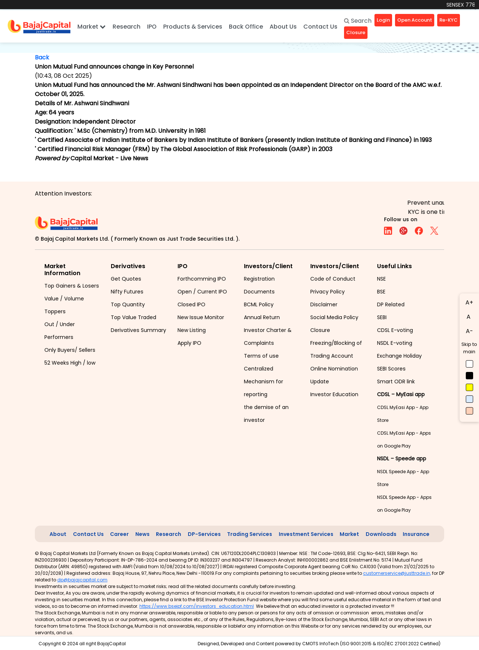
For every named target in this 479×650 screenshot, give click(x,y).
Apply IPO (189, 343)
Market (91, 26)
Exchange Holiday (399, 355)
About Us (283, 26)
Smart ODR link (396, 381)
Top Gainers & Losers (71, 285)
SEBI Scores (391, 368)
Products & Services (192, 26)
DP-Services (204, 534)
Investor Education (334, 394)
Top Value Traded (133, 317)
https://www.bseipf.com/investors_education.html (196, 606)
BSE (381, 291)
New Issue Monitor (201, 317)
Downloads (381, 534)
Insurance (416, 534)
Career (119, 534)
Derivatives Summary (138, 330)
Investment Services (306, 534)
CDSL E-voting (395, 330)
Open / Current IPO (202, 291)
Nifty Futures (127, 291)
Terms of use (261, 355)
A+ (469, 302)
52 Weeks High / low (69, 362)
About (58, 534)
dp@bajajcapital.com (82, 580)
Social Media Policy (334, 317)
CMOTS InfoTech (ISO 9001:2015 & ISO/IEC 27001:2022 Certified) (371, 643)
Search (358, 21)
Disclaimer (323, 304)
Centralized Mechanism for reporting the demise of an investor (266, 394)
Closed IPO (191, 304)
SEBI (382, 317)
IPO (152, 26)
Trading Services (249, 534)
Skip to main (469, 348)
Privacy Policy (327, 291)
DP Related (391, 304)
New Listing (192, 330)
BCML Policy (259, 304)
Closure (320, 330)
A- (469, 331)
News (142, 534)
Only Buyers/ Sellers (69, 350)
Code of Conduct (332, 278)
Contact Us (320, 26)
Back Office (246, 26)
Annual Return (262, 317)
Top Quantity (128, 304)
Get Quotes (126, 278)
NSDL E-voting (394, 343)
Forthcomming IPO (202, 278)
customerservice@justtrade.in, (397, 573)
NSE (381, 278)
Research (126, 26)
